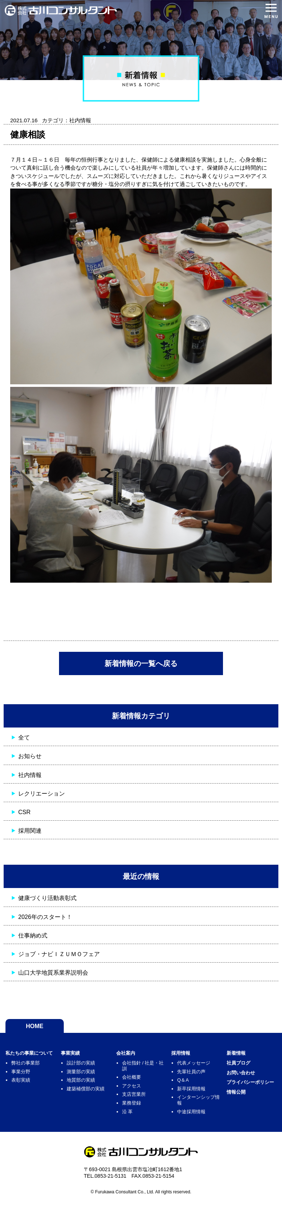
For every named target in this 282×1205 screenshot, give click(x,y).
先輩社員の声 (191, 1071)
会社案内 (125, 1053)
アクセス (131, 1086)
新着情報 (236, 1053)
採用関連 (30, 831)
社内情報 (30, 775)
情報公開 (236, 1092)
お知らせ (30, 756)
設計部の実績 (81, 1063)
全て (24, 737)
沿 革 (127, 1111)
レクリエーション (41, 793)
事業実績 (70, 1053)
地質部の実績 (81, 1080)
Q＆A (183, 1080)
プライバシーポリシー (250, 1082)
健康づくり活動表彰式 (47, 898)
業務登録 (131, 1103)
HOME (34, 1026)
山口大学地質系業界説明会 (53, 973)
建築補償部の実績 (86, 1088)
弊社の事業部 (25, 1063)
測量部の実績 (81, 1071)
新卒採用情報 (191, 1088)
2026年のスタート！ (45, 917)
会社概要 (131, 1077)
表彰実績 (20, 1080)
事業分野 (20, 1071)
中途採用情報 (191, 1111)
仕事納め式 (32, 935)
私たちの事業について (29, 1053)
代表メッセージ (193, 1063)
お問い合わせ (241, 1072)
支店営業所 (134, 1094)
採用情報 (180, 1053)
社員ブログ (238, 1063)
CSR (24, 812)
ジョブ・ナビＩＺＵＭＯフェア (59, 954)
